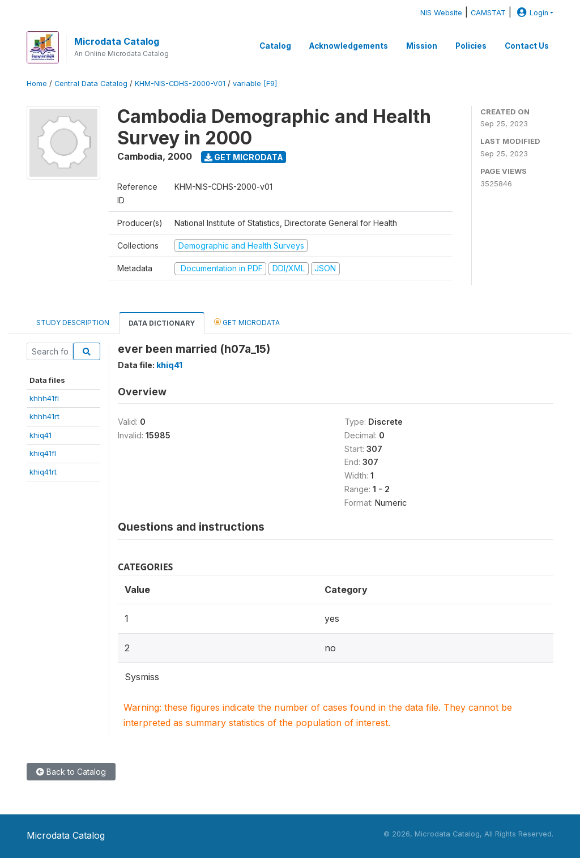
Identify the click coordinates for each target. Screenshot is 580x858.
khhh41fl (44, 398)
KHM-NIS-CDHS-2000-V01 (180, 83)
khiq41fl (42, 453)
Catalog (275, 45)
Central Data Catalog (90, 83)
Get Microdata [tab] (247, 322)
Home (37, 83)
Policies (471, 45)
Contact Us (527, 45)
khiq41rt (43, 471)
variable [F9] (255, 83)
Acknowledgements (348, 45)
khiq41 (40, 434)
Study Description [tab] (72, 322)
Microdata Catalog (116, 41)
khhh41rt (44, 416)
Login (531, 12)
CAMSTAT (488, 12)
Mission (421, 45)
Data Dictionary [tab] (162, 323)
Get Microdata (243, 157)
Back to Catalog (71, 771)
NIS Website (441, 12)
